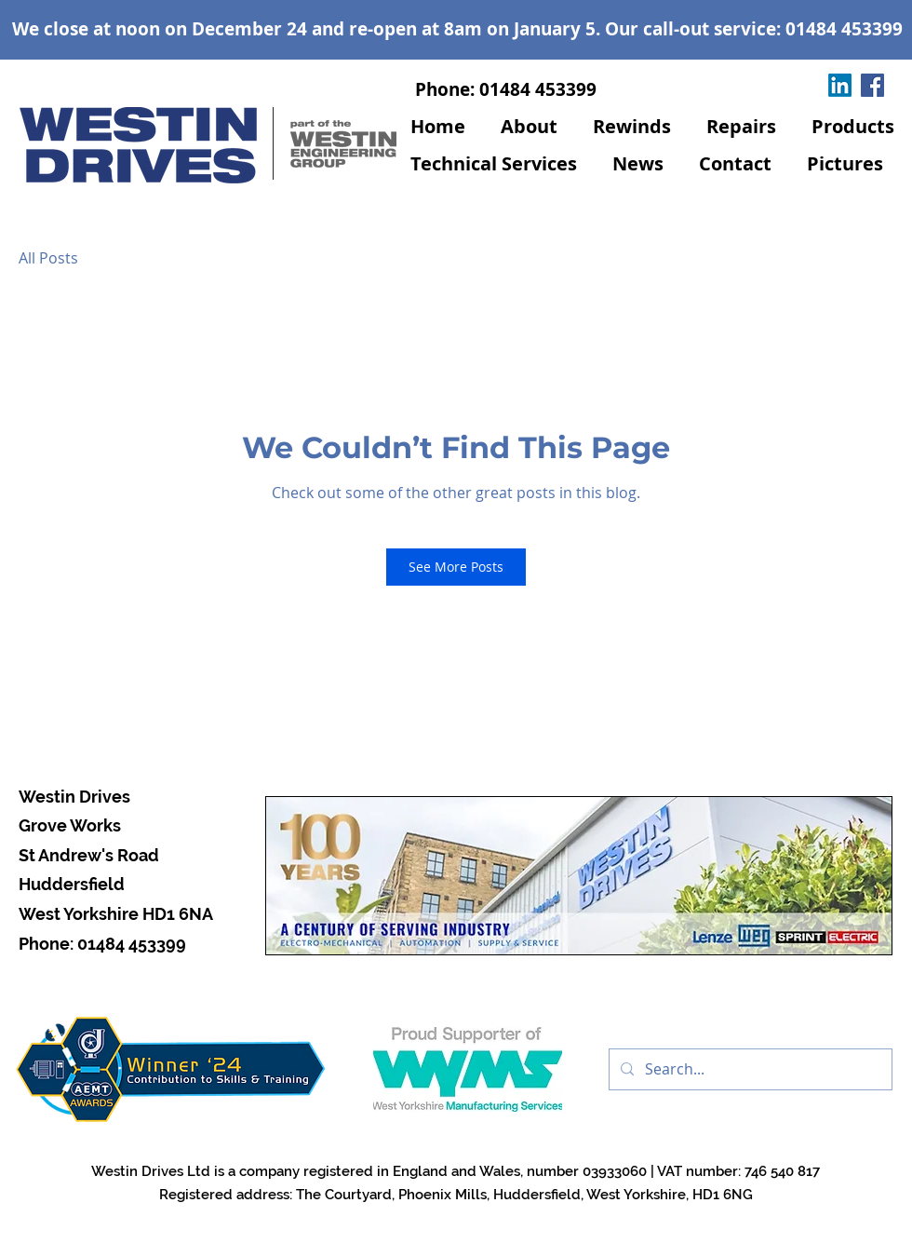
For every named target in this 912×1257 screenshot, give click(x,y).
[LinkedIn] (840, 85)
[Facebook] (872, 85)
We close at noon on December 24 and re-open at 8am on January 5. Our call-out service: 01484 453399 (457, 29)
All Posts (48, 258)
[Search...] (748, 1069)
